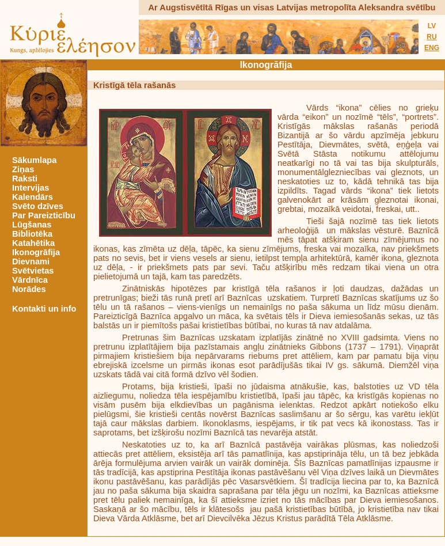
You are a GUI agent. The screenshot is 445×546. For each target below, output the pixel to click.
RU (431, 37)
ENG (431, 48)
